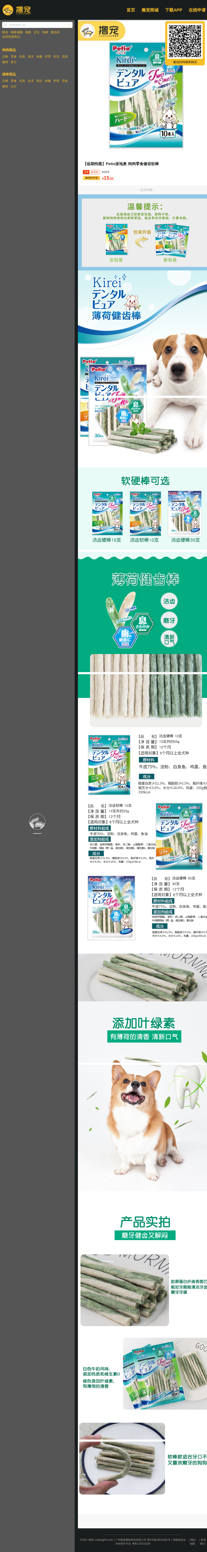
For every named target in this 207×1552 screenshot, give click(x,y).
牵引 (14, 62)
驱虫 (5, 32)
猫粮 (28, 32)
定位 (37, 32)
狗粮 (45, 32)
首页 (131, 10)
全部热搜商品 (11, 36)
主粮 (5, 56)
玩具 (22, 56)
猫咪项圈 (17, 32)
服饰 (5, 62)
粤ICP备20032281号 (158, 1539)
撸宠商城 (150, 10)
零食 (14, 56)
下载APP (173, 10)
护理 (48, 56)
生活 (56, 56)
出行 (14, 86)
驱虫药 (55, 32)
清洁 (31, 56)
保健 (39, 56)
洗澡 (65, 56)
